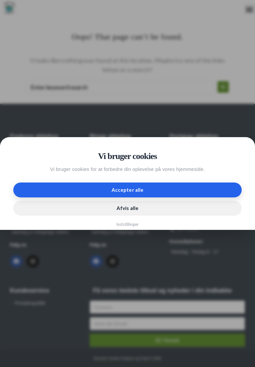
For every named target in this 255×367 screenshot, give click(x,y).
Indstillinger (127, 224)
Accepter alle (127, 190)
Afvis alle (127, 208)
